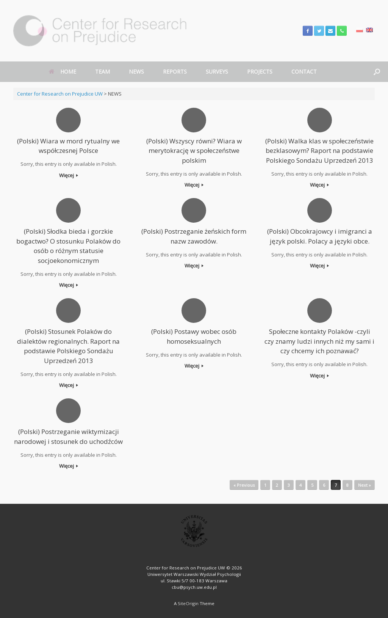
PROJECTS (259, 71)
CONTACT (304, 71)
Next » (364, 485)
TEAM (102, 71)
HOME (62, 71)
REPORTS (175, 71)
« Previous (244, 485)
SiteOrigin (188, 603)
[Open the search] (377, 71)
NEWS (136, 71)
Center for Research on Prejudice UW (60, 93)
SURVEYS (217, 71)
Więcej (68, 175)
